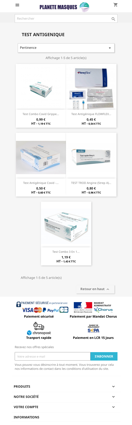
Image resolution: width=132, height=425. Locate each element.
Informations (26, 417)
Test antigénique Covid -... (41, 183)
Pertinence (66, 47)
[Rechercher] (66, 18)
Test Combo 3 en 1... (66, 252)
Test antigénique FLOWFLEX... (91, 114)
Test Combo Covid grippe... (41, 114)
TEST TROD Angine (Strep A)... (91, 183)
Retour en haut (95, 289)
